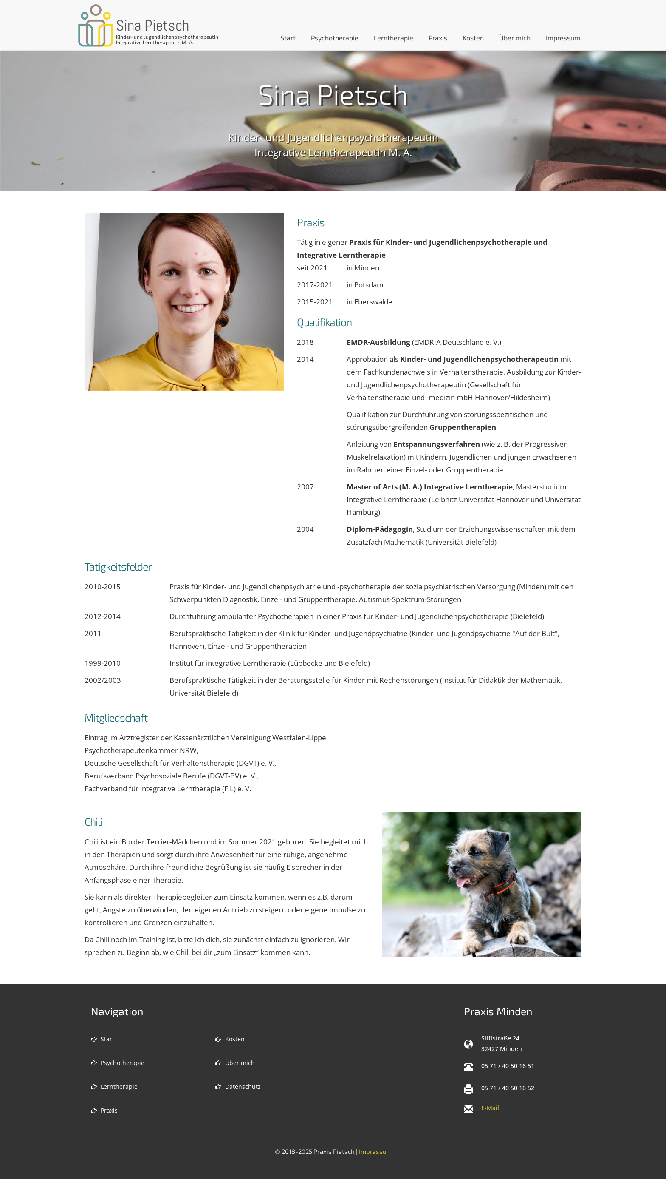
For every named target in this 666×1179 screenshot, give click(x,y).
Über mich (515, 38)
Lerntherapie (393, 38)
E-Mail (490, 1108)
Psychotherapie (334, 38)
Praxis (438, 38)
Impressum (563, 38)
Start (102, 1039)
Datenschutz (238, 1086)
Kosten (473, 38)
